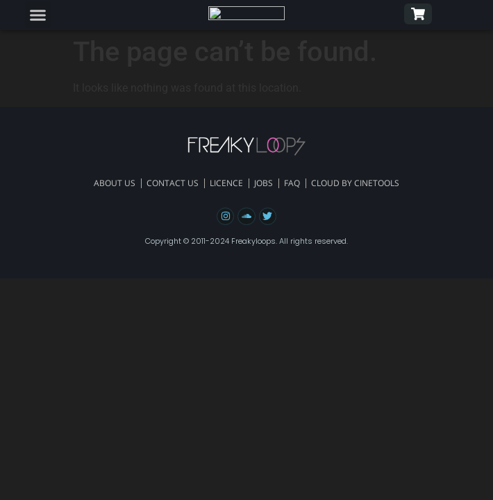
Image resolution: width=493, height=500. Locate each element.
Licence (226, 183)
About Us (114, 183)
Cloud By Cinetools (355, 183)
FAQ (292, 183)
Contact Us (173, 183)
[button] (38, 14)
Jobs (263, 183)
